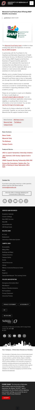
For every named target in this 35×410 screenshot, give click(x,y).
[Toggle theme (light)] (4, 310)
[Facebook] (5, 201)
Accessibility (6, 247)
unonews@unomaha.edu (9, 187)
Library (4, 265)
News (3, 270)
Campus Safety (6, 257)
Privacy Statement (7, 293)
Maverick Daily (8, 122)
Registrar (5, 273)
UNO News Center (19, 119)
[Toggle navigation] (32, 3)
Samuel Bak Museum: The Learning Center (14, 275)
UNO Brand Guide (7, 227)
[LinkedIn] (21, 201)
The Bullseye (17, 122)
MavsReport (5, 285)
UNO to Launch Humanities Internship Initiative (17, 153)
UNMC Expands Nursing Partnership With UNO (17, 160)
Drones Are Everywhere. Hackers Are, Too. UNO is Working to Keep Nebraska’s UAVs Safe (16, 165)
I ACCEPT (6, 398)
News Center (6, 135)
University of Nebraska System (11, 239)
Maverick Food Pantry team (13, 45)
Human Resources (7, 262)
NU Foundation (6, 290)
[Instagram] (26, 201)
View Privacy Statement (14, 394)
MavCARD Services (7, 219)
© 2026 (4, 330)
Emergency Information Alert (10, 283)
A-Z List (4, 234)
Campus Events (8, 125)
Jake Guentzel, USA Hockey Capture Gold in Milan (16, 156)
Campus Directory (7, 254)
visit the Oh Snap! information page (13, 105)
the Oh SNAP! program (9, 49)
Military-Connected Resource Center (12, 268)
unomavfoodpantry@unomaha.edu (13, 97)
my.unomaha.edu (7, 224)
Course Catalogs (7, 216)
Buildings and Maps (7, 252)
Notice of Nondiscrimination (10, 288)
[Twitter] (10, 201)
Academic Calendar (8, 214)
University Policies (7, 296)
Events (4, 260)
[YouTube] (15, 201)
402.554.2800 (7, 315)
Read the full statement (8, 370)
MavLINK (4, 222)
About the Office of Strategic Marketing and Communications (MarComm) (16, 193)
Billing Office (5, 249)
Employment (5, 237)
